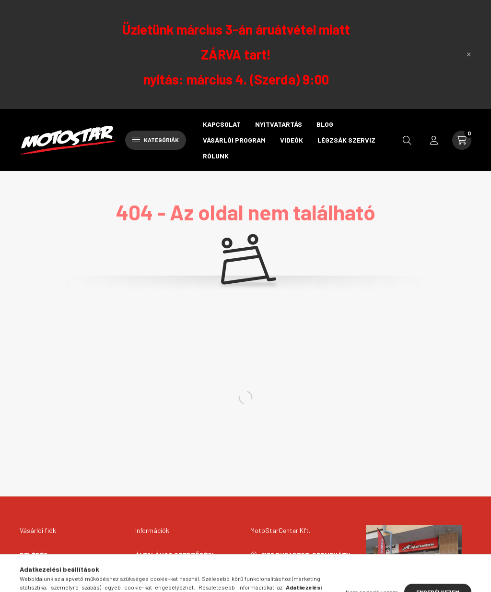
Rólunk (216, 156)
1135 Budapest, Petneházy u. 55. (306, 560)
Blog (324, 124)
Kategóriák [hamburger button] (155, 139)
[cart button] (461, 140)
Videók (291, 140)
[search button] (407, 140)
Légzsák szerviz (346, 140)
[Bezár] (469, 54)
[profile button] (434, 140)
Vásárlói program (234, 140)
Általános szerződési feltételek (174, 560)
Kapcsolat (222, 124)
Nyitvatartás (278, 124)
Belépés (34, 555)
